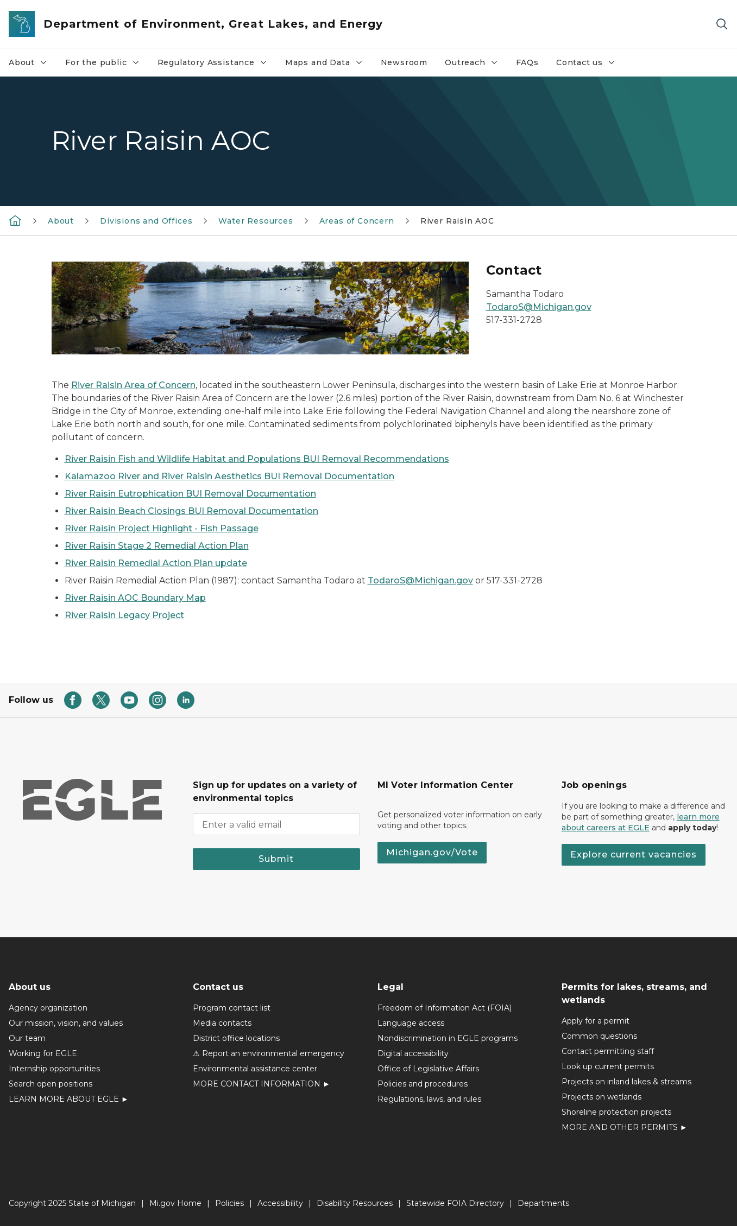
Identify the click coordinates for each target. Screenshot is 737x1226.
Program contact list (231, 1008)
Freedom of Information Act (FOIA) (444, 1008)
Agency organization (48, 1008)
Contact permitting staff (608, 1051)
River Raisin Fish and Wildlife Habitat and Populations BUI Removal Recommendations (257, 459)
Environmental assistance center (255, 1068)
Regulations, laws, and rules (429, 1099)
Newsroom (404, 62)
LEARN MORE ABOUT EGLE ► (69, 1099)
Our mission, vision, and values (66, 1023)
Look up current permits (608, 1066)
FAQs (527, 62)
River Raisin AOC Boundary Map (135, 598)
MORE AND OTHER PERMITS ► (625, 1127)
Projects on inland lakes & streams (626, 1082)
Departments (543, 1203)
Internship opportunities (54, 1068)
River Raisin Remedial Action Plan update (156, 563)
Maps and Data (328, 65)
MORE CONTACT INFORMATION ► (261, 1084)
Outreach (475, 65)
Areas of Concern (356, 221)
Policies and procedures (422, 1084)
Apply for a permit (595, 1021)
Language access (410, 1023)
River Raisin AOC (457, 221)
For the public (106, 65)
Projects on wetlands (601, 1097)
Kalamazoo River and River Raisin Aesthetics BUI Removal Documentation (229, 476)
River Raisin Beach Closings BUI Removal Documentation (191, 511)
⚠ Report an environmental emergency (268, 1053)
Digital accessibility (413, 1053)
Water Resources (255, 221)
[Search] (721, 24)
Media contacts (222, 1023)
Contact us (590, 65)
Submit (276, 859)
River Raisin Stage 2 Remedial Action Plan (157, 546)
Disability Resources (355, 1203)
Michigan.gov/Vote (432, 852)
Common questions (599, 1036)
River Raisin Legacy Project (124, 615)
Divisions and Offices (146, 221)
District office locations (236, 1038)
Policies (229, 1203)
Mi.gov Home (175, 1203)
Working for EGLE (43, 1053)
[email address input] (276, 824)
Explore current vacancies (633, 854)
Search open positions (50, 1084)
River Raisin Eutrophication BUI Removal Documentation (190, 493)
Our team (27, 1038)
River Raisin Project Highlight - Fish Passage (162, 528)
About (32, 65)
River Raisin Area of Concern (133, 385)
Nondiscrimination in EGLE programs (447, 1038)
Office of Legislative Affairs (428, 1068)
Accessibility (280, 1203)
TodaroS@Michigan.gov (538, 307)
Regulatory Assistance (216, 65)
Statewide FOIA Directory (455, 1203)
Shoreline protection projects (616, 1112)
